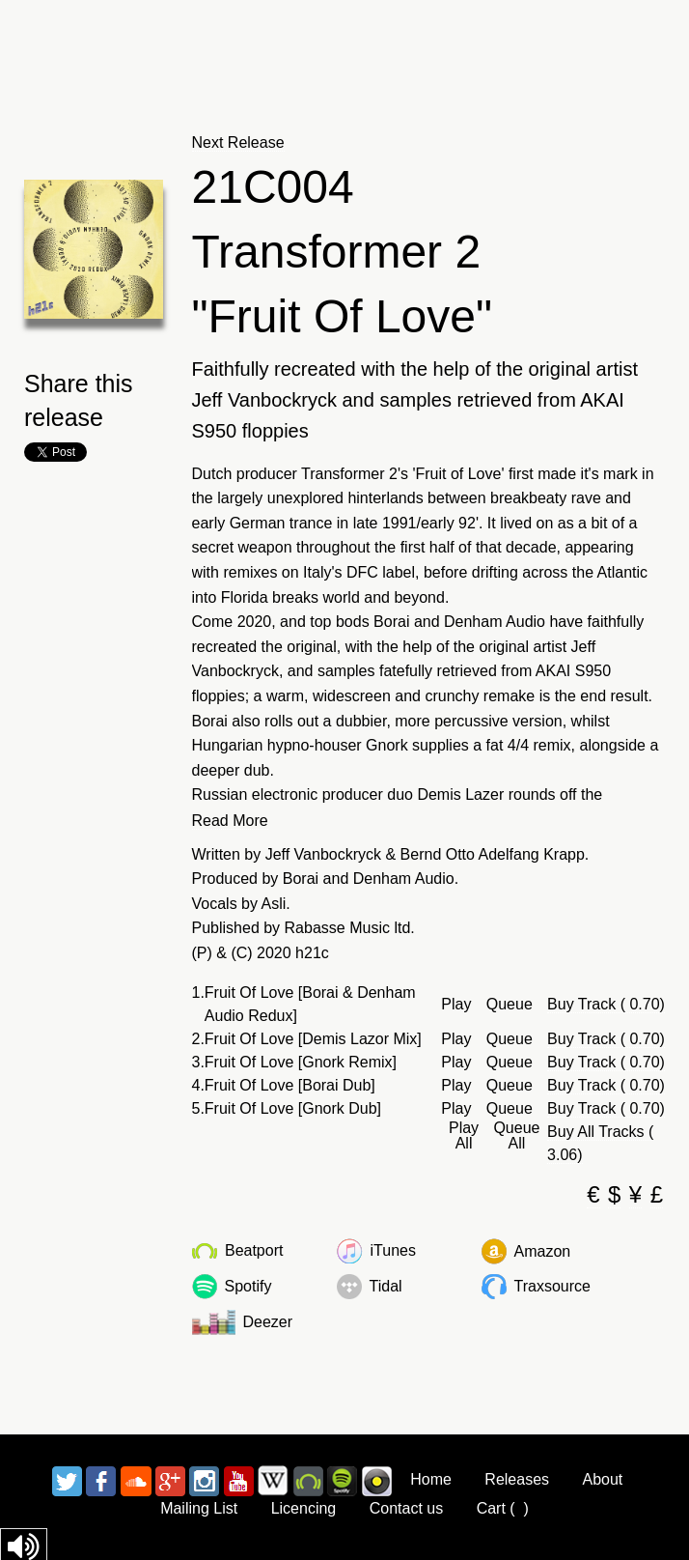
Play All (464, 1135)
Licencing (304, 1508)
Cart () (503, 1508)
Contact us (406, 1508)
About (603, 1479)
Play (456, 1004)
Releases (516, 1479)
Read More (230, 820)
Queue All (516, 1135)
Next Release (238, 142)
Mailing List (198, 1508)
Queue (509, 1004)
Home (431, 1479)
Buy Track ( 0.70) (606, 1004)
